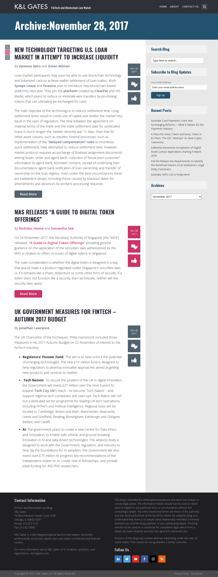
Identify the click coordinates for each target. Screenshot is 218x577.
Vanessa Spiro (30, 66)
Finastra (49, 86)
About (174, 6)
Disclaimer (197, 573)
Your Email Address (161, 82)
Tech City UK (44, 390)
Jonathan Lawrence (34, 328)
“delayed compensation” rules (71, 142)
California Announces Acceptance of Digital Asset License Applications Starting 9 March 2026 (176, 151)
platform (70, 91)
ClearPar (101, 91)
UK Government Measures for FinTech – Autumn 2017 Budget (65, 315)
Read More (28, 194)
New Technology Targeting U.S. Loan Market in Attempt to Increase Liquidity (66, 53)
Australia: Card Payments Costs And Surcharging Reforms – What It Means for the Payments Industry (177, 124)
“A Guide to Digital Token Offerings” (57, 243)
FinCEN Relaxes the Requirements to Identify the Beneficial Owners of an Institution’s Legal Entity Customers (177, 165)
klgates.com (42, 553)
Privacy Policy (181, 573)
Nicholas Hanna (32, 228)
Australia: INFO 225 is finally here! (170, 174)
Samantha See (62, 228)
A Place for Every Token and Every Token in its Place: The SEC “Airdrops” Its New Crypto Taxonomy (176, 138)
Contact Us (190, 6)
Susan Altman (59, 66)
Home (163, 6)
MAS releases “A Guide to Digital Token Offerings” (64, 216)
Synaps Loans (25, 86)
